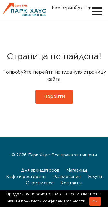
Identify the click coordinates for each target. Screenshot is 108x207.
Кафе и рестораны (26, 176)
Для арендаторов (40, 170)
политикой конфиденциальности (53, 201)
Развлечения (67, 176)
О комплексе (40, 182)
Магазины (76, 170)
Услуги (95, 176)
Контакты (71, 182)
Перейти (54, 96)
